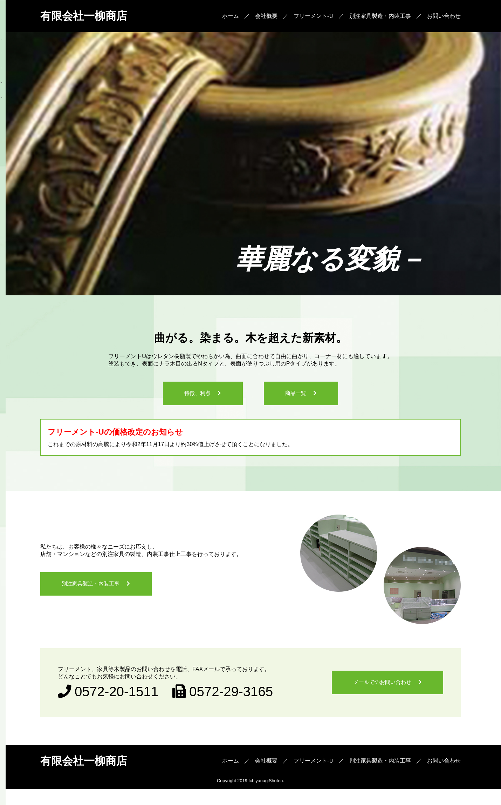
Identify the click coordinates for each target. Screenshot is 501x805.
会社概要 (266, 17)
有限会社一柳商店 (93, 17)
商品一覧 (303, 399)
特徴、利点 (190, 399)
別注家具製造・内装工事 (380, 17)
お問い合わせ (444, 17)
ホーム (230, 17)
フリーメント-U (313, 17)
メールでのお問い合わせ (374, 695)
